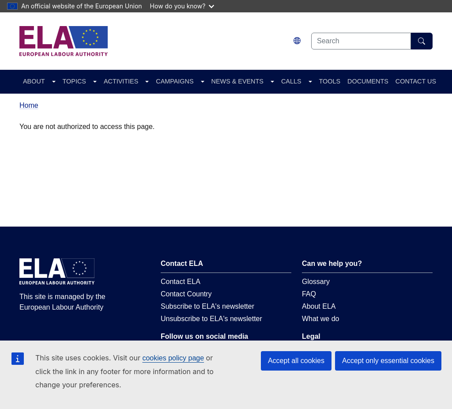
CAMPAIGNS (174, 81)
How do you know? (182, 6)
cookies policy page (173, 358)
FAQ (309, 294)
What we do (320, 318)
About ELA (319, 306)
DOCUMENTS (367, 81)
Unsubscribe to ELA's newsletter (211, 318)
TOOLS (330, 81)
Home (28, 105)
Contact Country (186, 294)
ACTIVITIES (121, 81)
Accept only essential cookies (388, 360)
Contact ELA (180, 281)
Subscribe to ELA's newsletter (207, 306)
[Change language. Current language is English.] (297, 41)
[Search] (422, 41)
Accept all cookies (296, 360)
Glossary (316, 281)
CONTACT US (416, 81)
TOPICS (74, 81)
